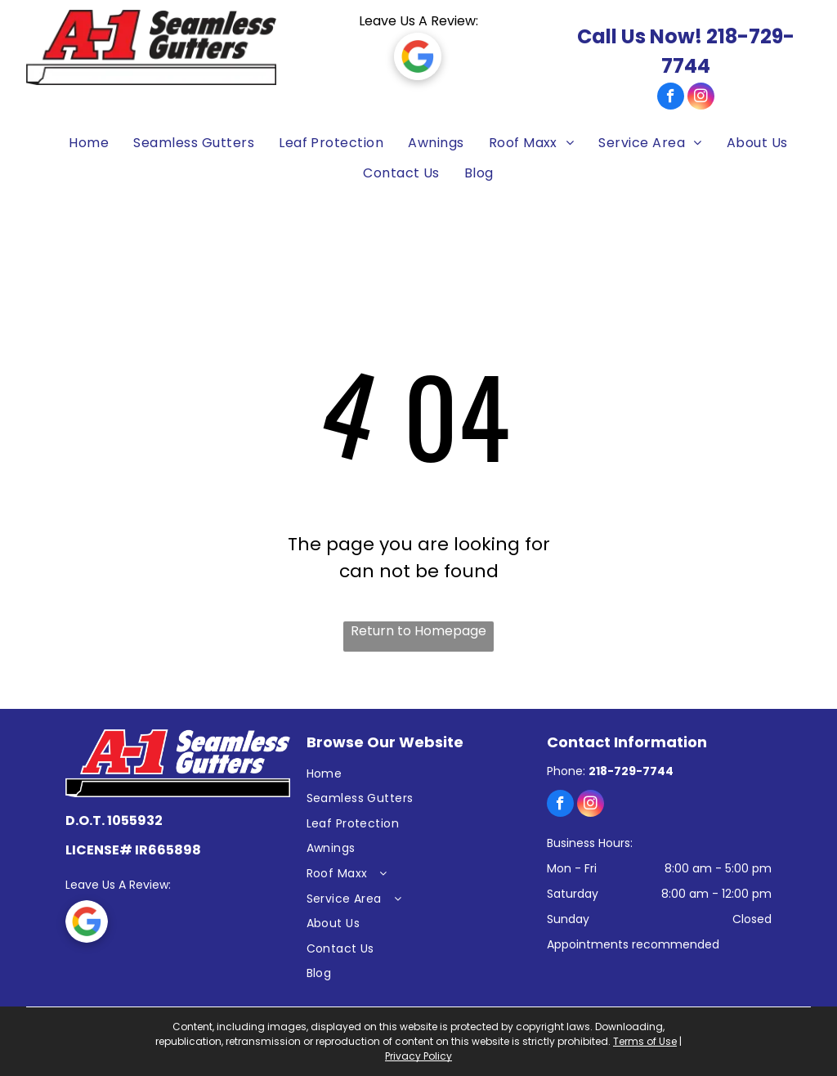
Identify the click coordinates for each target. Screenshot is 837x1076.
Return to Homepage (418, 630)
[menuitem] (80, 144)
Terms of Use (645, 1041)
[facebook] (670, 98)
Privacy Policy (418, 1056)
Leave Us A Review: (418, 20)
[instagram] (700, 98)
